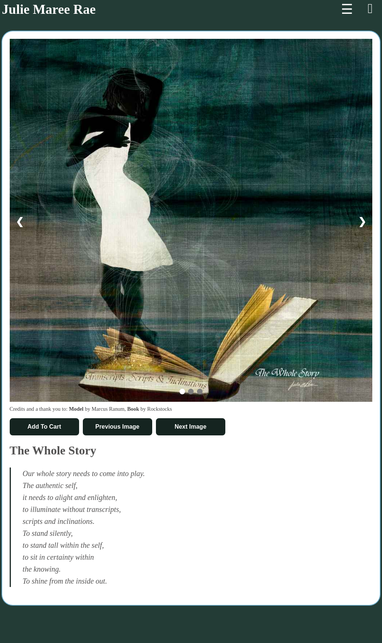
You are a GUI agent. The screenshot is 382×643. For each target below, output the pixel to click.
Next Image (190, 426)
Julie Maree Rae (49, 9)
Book (133, 409)
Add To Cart (44, 426)
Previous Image (117, 426)
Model (76, 409)
